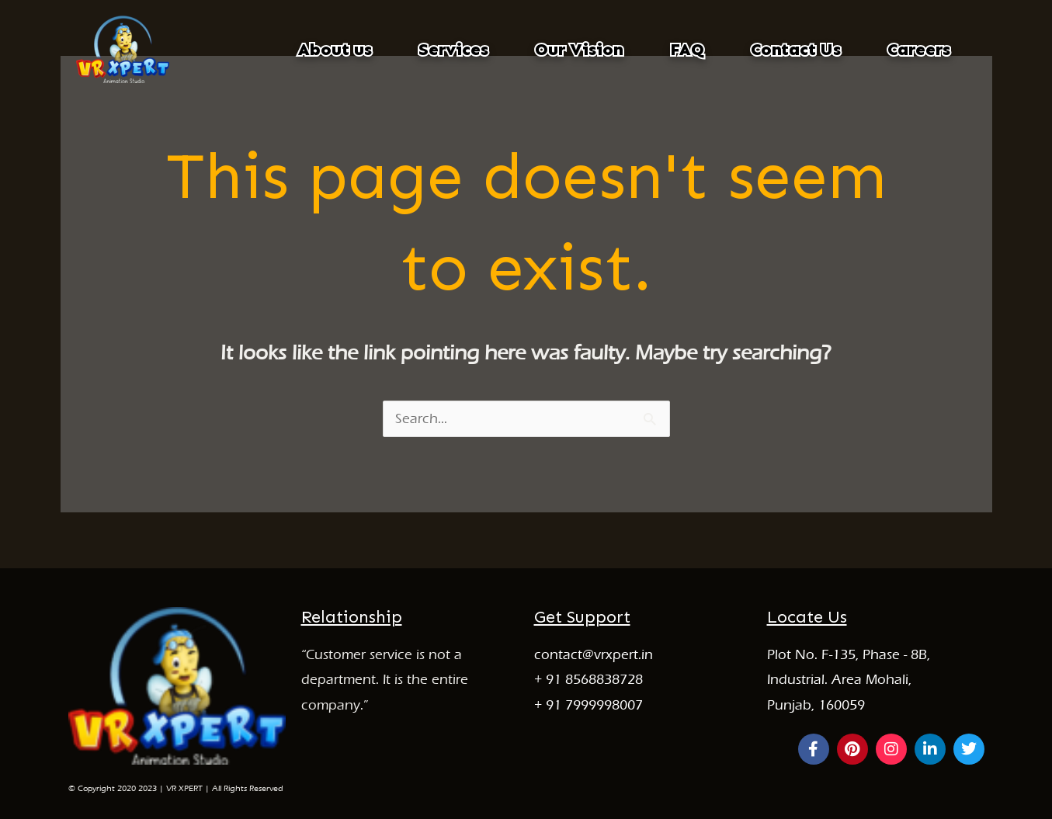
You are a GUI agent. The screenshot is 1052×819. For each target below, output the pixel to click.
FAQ (687, 49)
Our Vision (579, 49)
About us (334, 49)
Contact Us (796, 49)
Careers (918, 49)
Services (453, 49)
